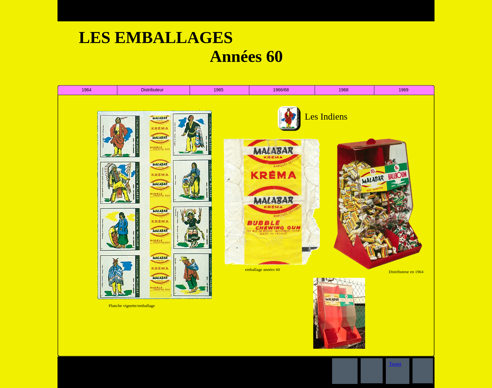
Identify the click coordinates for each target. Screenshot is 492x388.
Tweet (395, 364)
